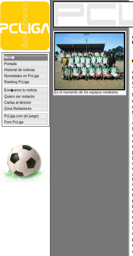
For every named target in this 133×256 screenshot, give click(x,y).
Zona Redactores (18, 109)
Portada (10, 64)
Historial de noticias (19, 70)
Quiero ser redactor (19, 96)
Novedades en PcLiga (21, 76)
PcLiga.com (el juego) (21, 116)
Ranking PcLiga (16, 82)
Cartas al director (17, 103)
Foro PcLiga (13, 122)
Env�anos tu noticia (20, 90)
